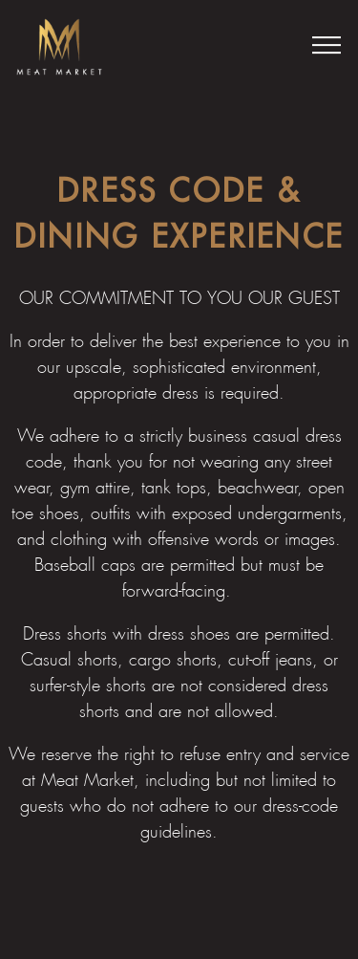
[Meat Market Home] (59, 45)
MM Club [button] (179, 932)
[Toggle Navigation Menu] (326, 45)
